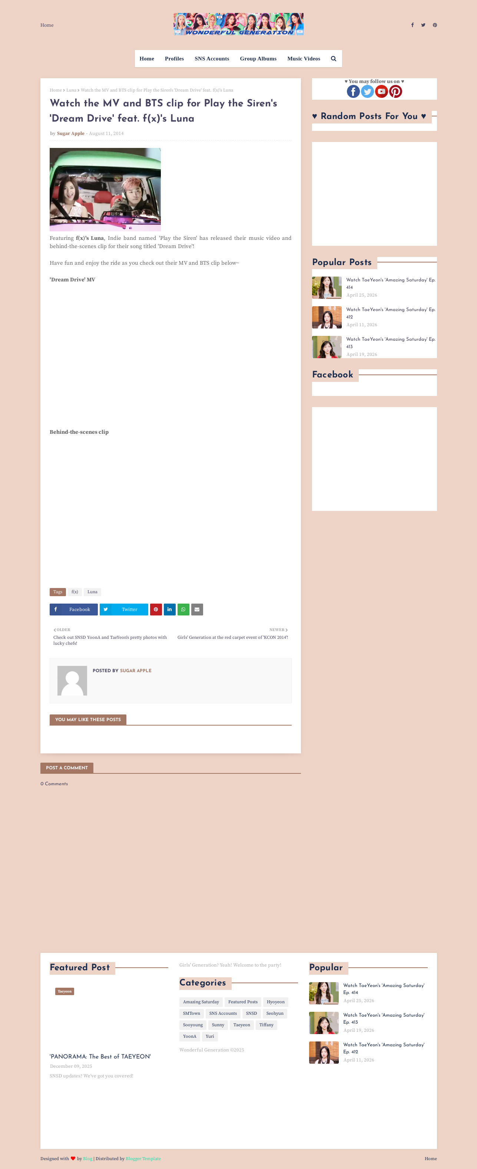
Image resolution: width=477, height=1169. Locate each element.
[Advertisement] (374, 194)
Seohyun (275, 1013)
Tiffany (266, 1025)
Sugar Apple (71, 133)
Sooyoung (193, 1025)
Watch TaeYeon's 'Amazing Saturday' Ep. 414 (390, 284)
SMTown (191, 1013)
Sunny (218, 1025)
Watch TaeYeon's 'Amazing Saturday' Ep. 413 (390, 343)
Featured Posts (243, 1002)
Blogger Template (143, 1159)
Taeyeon (241, 1025)
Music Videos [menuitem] (303, 59)
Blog (87, 1159)
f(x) (75, 592)
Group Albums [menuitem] (258, 59)
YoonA (189, 1036)
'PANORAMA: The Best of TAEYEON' (100, 1057)
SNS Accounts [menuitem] (212, 59)
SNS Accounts (223, 1013)
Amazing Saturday (201, 1002)
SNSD (251, 1013)
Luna (71, 90)
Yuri (210, 1036)
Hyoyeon (276, 1002)
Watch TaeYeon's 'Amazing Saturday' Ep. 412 (390, 313)
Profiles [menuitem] (174, 59)
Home (47, 25)
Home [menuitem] (147, 59)
